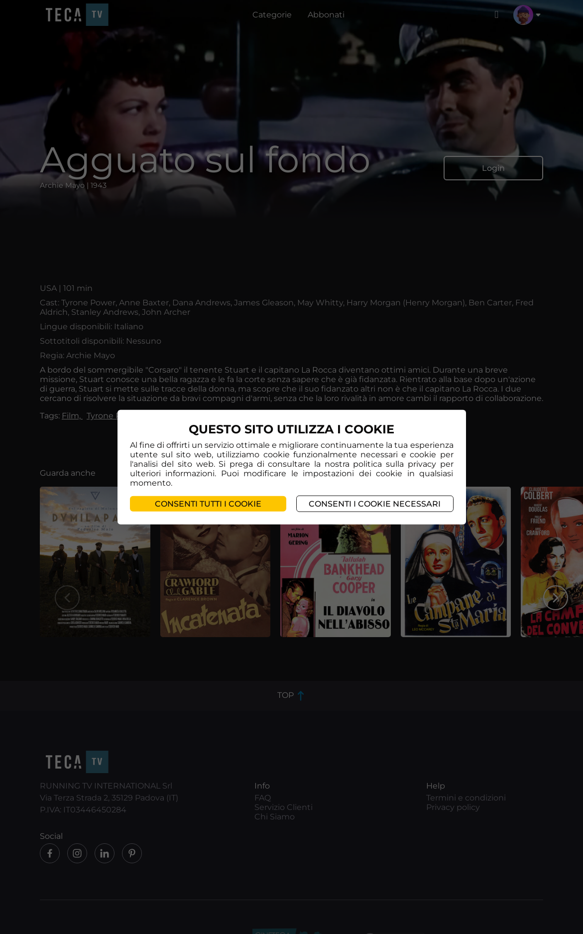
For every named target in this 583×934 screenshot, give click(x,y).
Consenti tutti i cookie (208, 504)
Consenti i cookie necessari (375, 504)
